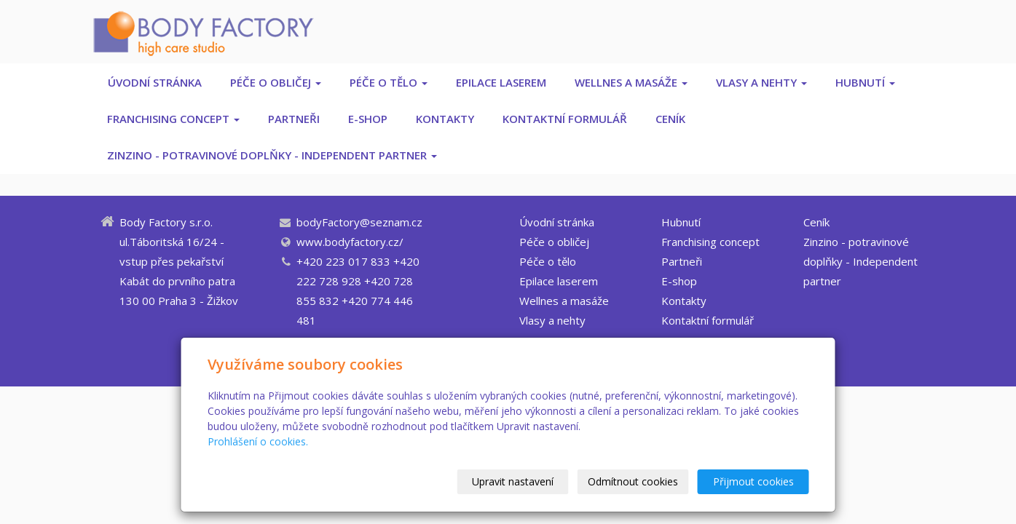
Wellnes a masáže (631, 82)
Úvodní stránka (155, 82)
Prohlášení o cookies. (258, 441)
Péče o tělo (389, 82)
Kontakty (445, 118)
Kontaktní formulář (565, 118)
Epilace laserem (501, 82)
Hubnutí (865, 82)
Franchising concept (173, 118)
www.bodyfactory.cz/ (349, 241)
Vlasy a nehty (761, 82)
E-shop (367, 118)
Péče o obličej (275, 82)
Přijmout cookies (753, 481)
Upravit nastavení (513, 481)
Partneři (294, 118)
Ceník (670, 118)
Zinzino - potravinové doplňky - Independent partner (272, 155)
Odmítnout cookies (633, 481)
